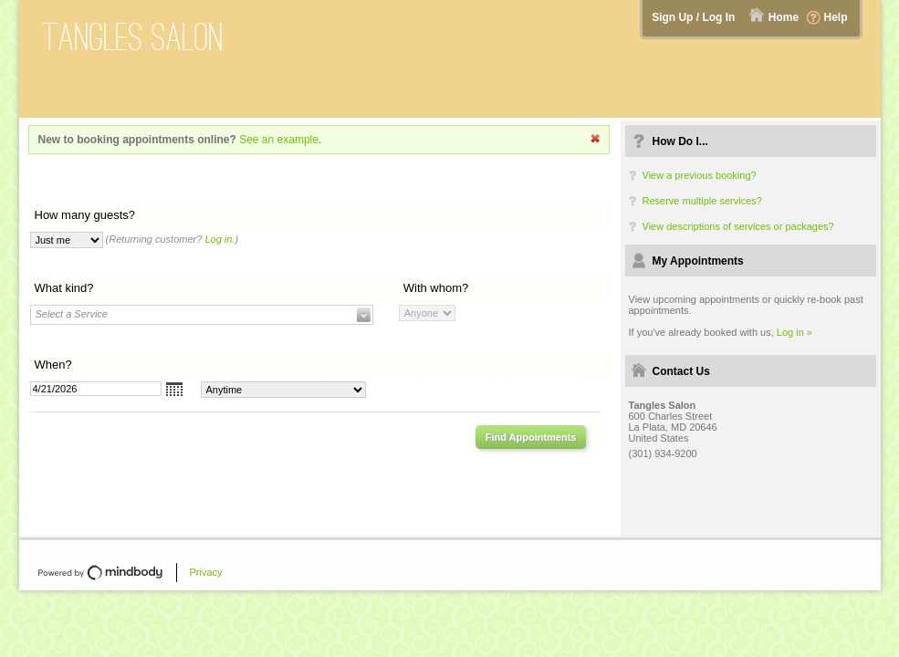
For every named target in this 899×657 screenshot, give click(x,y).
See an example (279, 139)
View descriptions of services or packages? (738, 226)
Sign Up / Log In (693, 17)
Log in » (794, 332)
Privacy (206, 572)
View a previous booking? (700, 175)
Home (783, 17)
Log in (218, 239)
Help (835, 17)
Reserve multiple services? (702, 200)
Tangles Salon (133, 37)
